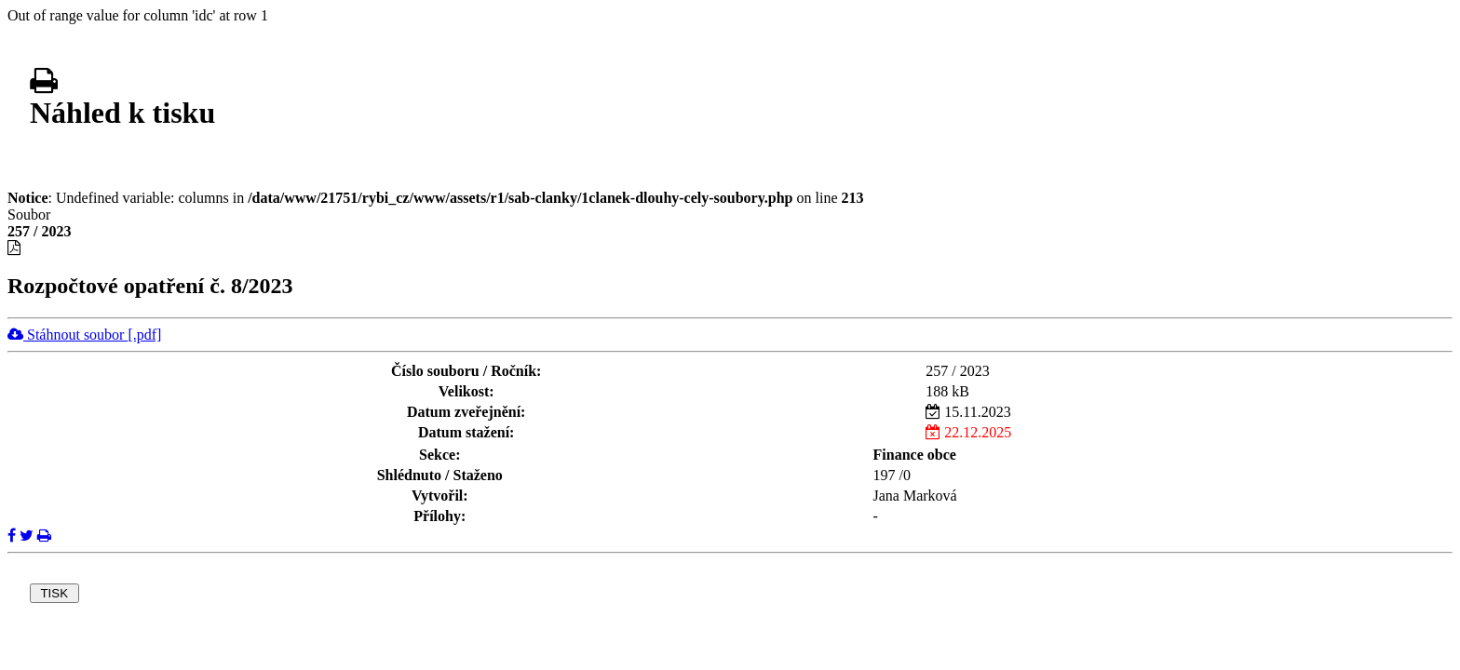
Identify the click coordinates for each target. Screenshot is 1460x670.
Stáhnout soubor (84, 334)
